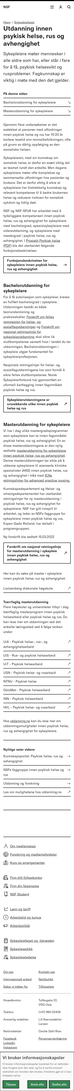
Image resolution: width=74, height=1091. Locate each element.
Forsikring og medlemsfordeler (33, 854)
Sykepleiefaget (24, 22)
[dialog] (37, 1071)
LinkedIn (9, 1043)
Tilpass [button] (11, 1084)
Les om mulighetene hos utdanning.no (32, 792)
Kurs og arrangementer (27, 863)
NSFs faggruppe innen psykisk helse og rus (33, 772)
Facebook (10, 1038)
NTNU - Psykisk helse (20, 681)
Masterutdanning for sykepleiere (28, 111)
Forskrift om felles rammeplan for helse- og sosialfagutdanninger (28, 322)
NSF (6, 7)
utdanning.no (20, 721)
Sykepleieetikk (21, 949)
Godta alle (59, 1084)
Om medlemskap (23, 846)
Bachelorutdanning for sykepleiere (29, 102)
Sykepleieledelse (23, 957)
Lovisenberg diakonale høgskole (28, 588)
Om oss (8, 972)
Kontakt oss (47, 972)
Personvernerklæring (53, 1038)
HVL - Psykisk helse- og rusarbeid (29, 707)
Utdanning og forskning (21, 783)
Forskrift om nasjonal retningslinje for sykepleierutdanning (31, 332)
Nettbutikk (46, 979)
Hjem (6, 22)
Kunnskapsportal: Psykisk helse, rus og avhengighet (33, 758)
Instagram (10, 1047)
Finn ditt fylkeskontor (26, 878)
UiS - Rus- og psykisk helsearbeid (29, 655)
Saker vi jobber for (15, 986)
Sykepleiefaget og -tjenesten (32, 941)
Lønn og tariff (20, 909)
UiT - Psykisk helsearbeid (22, 664)
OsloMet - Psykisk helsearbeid (26, 690)
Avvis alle (37, 1084)
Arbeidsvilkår (20, 926)
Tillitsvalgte (46, 986)
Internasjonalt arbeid (17, 979)
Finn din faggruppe (24, 886)
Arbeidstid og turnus (25, 917)
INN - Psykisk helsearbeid (23, 699)
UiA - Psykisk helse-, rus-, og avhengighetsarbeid (25, 644)
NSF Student (19, 894)
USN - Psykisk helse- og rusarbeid (29, 673)
